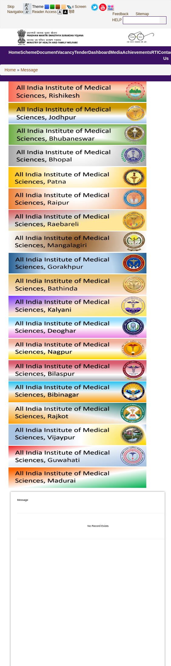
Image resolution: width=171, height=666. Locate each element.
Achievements (136, 52)
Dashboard (99, 52)
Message (29, 69)
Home (14, 52)
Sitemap (142, 14)
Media (116, 52)
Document (47, 52)
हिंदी (71, 12)
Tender (81, 52)
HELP (117, 20)
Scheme (28, 52)
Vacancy (65, 52)
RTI (154, 52)
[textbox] (141, 20)
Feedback (120, 14)
